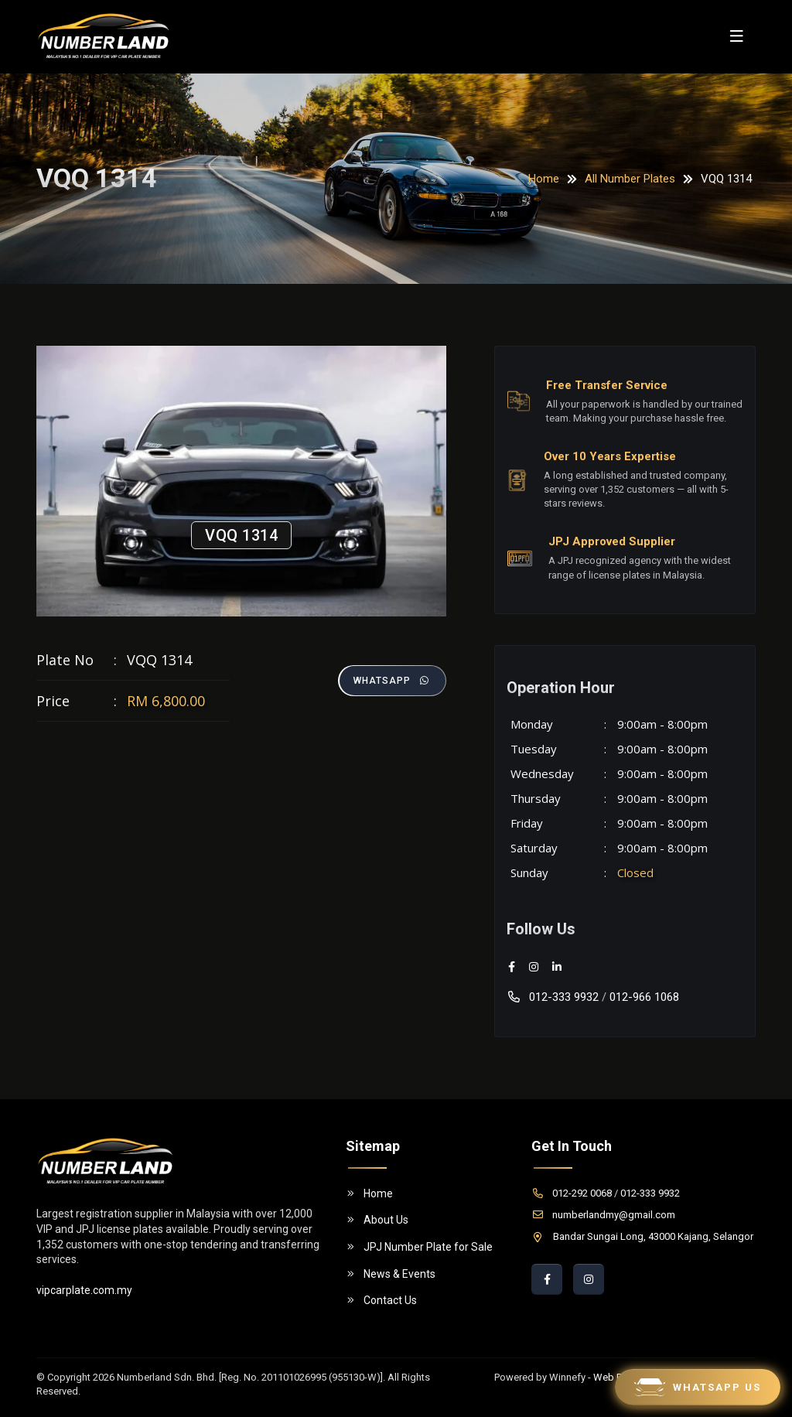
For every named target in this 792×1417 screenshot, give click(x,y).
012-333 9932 (553, 997)
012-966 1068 (644, 997)
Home (543, 179)
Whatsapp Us (697, 1387)
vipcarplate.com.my (84, 1290)
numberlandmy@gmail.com (603, 1215)
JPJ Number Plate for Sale (419, 1247)
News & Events (390, 1274)
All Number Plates (630, 179)
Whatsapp (392, 680)
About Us (377, 1220)
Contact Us (381, 1300)
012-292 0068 (571, 1193)
